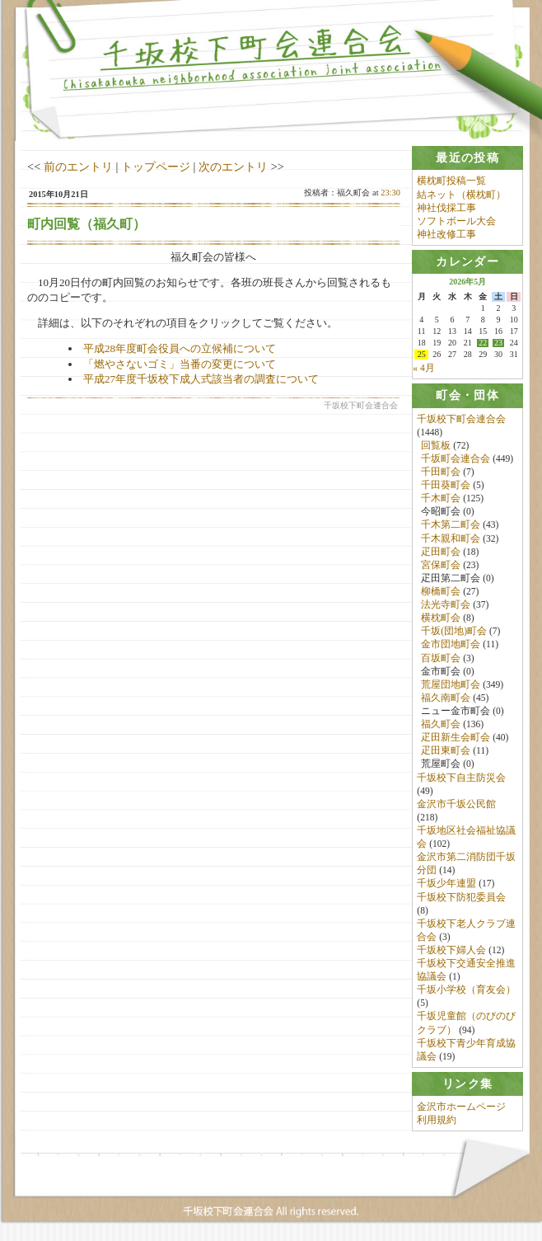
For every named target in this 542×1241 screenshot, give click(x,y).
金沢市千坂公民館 (456, 804)
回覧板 (436, 445)
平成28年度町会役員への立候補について (179, 348)
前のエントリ (78, 166)
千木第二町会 (450, 525)
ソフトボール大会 (456, 221)
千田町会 (440, 472)
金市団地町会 (450, 645)
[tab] (467, 158)
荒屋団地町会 (450, 684)
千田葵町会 (445, 485)
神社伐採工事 (446, 208)
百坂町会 (440, 658)
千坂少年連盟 (446, 884)
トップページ (155, 166)
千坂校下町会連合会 (461, 419)
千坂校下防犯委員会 (461, 897)
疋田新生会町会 (455, 737)
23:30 (390, 192)
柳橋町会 (440, 591)
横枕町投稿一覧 (451, 181)
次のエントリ (233, 166)
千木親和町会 (450, 538)
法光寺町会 (445, 604)
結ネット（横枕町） (461, 195)
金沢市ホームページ (461, 1107)
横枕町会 (440, 618)
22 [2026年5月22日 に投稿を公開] (483, 343)
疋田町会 (440, 552)
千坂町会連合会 (455, 458)
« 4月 (423, 368)
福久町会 (440, 724)
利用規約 (436, 1121)
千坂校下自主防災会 (461, 778)
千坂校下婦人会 (451, 950)
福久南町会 (445, 698)
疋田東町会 (445, 751)
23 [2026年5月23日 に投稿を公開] (498, 343)
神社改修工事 (446, 234)
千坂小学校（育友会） (466, 990)
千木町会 (440, 499)
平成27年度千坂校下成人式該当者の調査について (201, 379)
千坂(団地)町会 (454, 632)
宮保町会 (440, 565)
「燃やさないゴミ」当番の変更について (179, 364)
